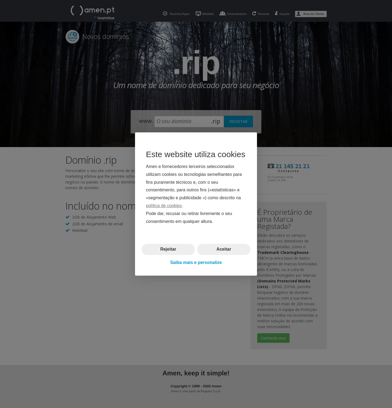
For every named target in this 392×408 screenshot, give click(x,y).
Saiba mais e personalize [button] (196, 262)
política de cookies (164, 205)
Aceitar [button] (223, 249)
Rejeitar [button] (168, 249)
